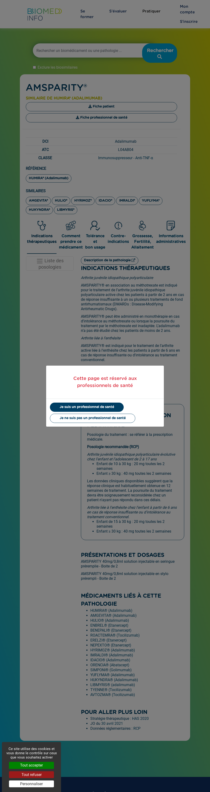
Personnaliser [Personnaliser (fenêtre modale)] (31, 784)
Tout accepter (31, 765)
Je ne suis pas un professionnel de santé (93, 418)
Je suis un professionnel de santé (87, 407)
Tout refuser (32, 774)
